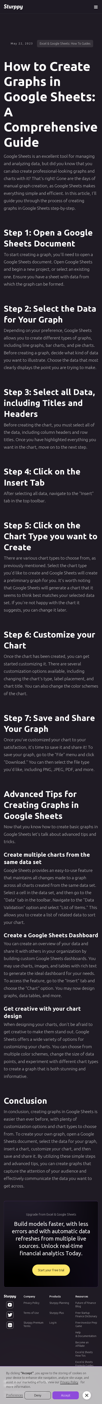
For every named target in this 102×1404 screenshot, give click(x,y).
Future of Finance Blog (85, 1304)
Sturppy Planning (59, 1302)
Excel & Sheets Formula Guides (84, 1364)
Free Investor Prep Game (86, 1324)
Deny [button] (37, 1395)
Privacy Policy (31, 1302)
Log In (53, 1322)
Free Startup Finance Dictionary (86, 1314)
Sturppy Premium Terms (33, 1324)
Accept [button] (65, 1395)
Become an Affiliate (82, 1344)
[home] (13, 6)
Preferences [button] (14, 1395)
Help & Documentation (85, 1334)
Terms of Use (31, 1312)
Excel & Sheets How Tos (84, 1354)
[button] (96, 6)
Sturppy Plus (56, 1312)
